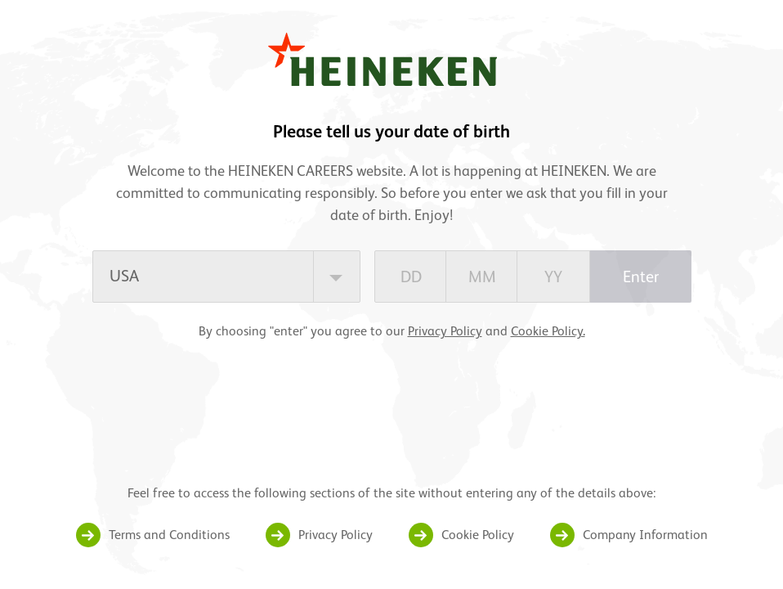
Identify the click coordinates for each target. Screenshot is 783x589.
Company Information (645, 534)
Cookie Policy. (548, 331)
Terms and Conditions (169, 534)
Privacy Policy (445, 331)
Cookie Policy (477, 534)
